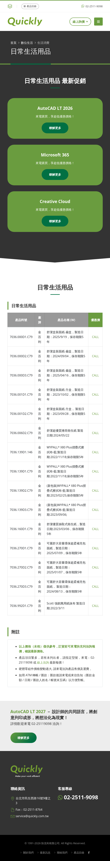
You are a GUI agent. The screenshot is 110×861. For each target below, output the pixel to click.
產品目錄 (30, 6)
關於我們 (28, 852)
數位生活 (27, 43)
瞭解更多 (55, 128)
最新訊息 (45, 852)
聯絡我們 (61, 852)
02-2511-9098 (92, 6)
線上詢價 (80, 22)
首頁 (13, 43)
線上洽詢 (43, 662)
